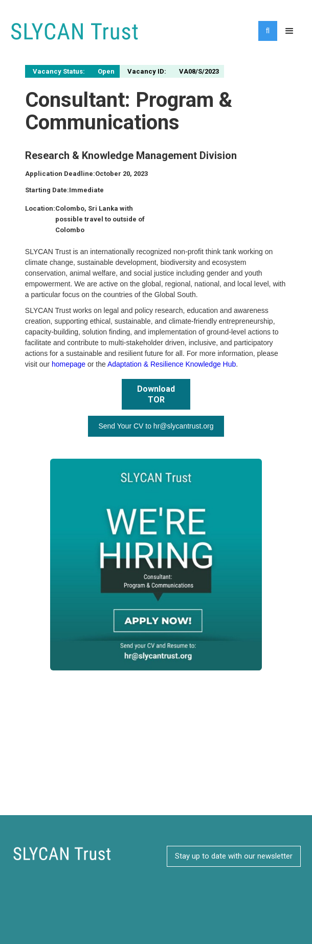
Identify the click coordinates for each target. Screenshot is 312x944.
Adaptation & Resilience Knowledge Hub (171, 364)
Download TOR (156, 394)
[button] (289, 31)
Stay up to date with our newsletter (234, 856)
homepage (68, 364)
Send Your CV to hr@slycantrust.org (155, 426)
